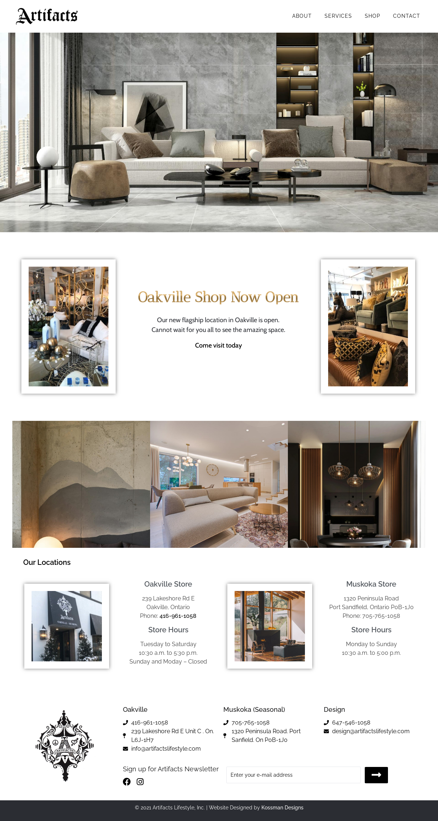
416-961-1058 (178, 615)
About (302, 16)
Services (338, 16)
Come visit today (218, 345)
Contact (406, 16)
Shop (372, 16)
